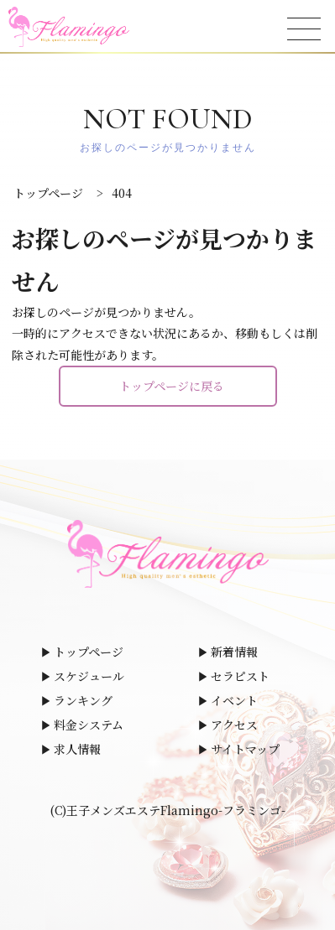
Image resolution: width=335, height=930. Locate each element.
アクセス (234, 724)
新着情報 (234, 651)
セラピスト (240, 676)
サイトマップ (245, 748)
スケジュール (89, 676)
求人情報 (77, 748)
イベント (234, 700)
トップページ (88, 651)
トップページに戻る (171, 385)
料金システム (88, 724)
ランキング (83, 700)
